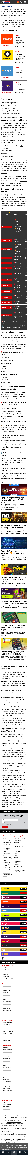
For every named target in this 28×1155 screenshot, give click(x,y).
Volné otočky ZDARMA (7, 1024)
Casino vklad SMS (6, 1060)
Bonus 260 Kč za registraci (8, 1026)
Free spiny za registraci (7, 1022)
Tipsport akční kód (6, 994)
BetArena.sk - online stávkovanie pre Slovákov (7, 864)
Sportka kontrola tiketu (7, 1090)
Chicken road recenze (7, 1067)
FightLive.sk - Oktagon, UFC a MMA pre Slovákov (8, 869)
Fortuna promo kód (6, 1006)
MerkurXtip (6, 279)
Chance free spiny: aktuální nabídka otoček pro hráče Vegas (13, 627)
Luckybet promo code (7, 997)
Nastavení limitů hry (7, 1104)
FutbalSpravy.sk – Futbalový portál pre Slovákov (19, 863)
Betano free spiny (6, 1040)
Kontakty (6, 1145)
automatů (8, 337)
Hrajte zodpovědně (4, 1128)
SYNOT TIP (6, 258)
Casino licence (6, 976)
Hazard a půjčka (6, 974)
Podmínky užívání (22, 1145)
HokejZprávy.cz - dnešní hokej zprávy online (7, 850)
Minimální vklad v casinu (7, 1051)
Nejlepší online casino (7, 988)
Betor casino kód (6, 992)
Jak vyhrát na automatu (7, 1049)
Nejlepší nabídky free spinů (10, 103)
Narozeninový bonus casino (8, 1029)
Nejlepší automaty (6, 1047)
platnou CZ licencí (16, 786)
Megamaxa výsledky (7, 1081)
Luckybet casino (6, 302)
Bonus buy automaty (7, 1069)
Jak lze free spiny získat (9, 105)
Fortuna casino (6, 249)
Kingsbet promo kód (7, 1010)
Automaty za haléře (6, 1058)
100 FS (17, 82)
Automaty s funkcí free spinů (10, 111)
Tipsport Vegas (6, 240)
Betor (6, 268)
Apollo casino (6, 274)
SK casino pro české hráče (8, 1054)
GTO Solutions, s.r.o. (7, 1149)
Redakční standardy (14, 1145)
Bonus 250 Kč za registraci (8, 1035)
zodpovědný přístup (8, 427)
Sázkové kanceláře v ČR (8, 978)
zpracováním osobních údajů (15, 822)
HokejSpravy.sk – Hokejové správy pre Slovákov (7, 874)
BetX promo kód (6, 999)
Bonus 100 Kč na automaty (8, 1031)
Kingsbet (6, 297)
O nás (2, 1145)
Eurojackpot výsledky (7, 1083)
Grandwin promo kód (7, 1003)
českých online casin (18, 197)
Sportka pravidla (6, 1077)
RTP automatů (6, 1056)
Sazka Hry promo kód (7, 1001)
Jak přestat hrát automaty (8, 1102)
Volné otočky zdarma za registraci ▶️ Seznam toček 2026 (13, 553)
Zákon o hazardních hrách (8, 972)
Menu (25, 2)
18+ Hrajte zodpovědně (22, 1147)
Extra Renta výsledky (7, 1088)
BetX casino (6, 315)
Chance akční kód (6, 990)
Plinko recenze (6, 1065)
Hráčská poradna (6, 1108)
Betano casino (6, 226)
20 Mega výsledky (6, 1086)
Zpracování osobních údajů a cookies (8, 1147)
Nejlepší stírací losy (7, 1095)
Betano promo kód (6, 1008)
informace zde (3, 1134)
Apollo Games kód (6, 1012)
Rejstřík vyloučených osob (8, 969)
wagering (7, 713)
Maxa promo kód (6, 1015)
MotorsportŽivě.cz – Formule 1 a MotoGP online (7, 859)
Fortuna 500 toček (6, 1038)
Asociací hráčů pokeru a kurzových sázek (14, 1125)
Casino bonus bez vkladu (8, 1033)
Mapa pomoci (15, 1140)
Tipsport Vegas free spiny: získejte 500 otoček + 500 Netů (12, 500)
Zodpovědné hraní (19, 1123)
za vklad (4, 153)
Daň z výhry (5, 967)
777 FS (17, 35)
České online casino (7, 985)
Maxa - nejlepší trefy (7, 1092)
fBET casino (6, 263)
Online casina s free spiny (10, 108)
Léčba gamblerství (6, 1106)
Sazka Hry (6, 285)
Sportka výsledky (6, 1079)
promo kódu (23, 181)
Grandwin (6, 291)
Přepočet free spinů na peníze (11, 114)
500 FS (17, 51)
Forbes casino (6, 307)
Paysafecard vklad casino (8, 1063)
